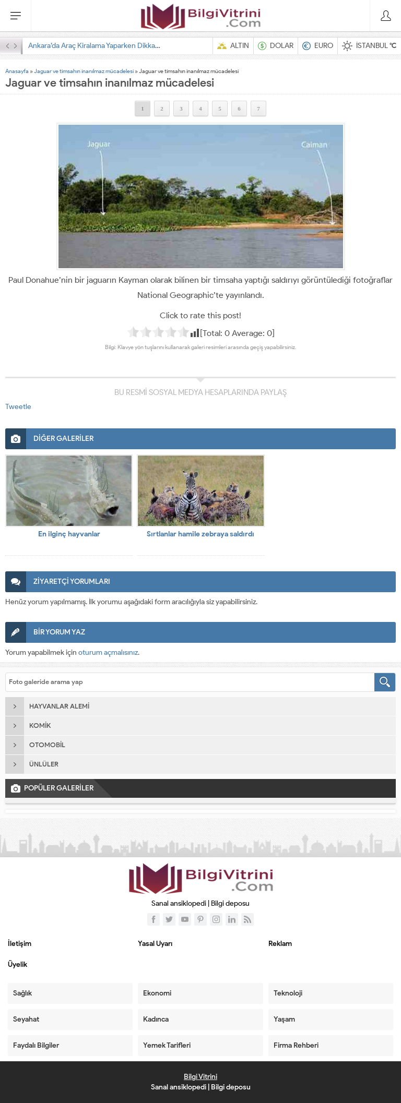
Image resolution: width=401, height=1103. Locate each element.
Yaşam (284, 1019)
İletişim (19, 943)
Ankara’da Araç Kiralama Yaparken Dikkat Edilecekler (111, 45)
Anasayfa (17, 71)
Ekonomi (157, 993)
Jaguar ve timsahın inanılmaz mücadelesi (84, 71)
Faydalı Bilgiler (36, 1045)
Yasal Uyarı (155, 943)
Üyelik (17, 964)
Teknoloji (288, 993)
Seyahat (26, 1019)
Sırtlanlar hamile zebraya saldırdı (200, 534)
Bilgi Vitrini (200, 1076)
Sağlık (22, 993)
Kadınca (156, 1019)
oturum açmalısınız (108, 652)
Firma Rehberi (296, 1045)
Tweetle (18, 406)
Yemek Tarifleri (167, 1045)
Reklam (280, 943)
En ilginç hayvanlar (69, 534)
